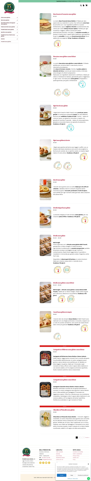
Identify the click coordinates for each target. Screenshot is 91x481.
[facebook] (43, 463)
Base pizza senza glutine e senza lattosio (64, 56)
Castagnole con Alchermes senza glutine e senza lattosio (68, 350)
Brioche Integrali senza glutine (61, 208)
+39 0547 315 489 (45, 457)
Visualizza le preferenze (83, 475)
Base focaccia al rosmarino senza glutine (64, 14)
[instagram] (40, 463)
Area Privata (59, 455)
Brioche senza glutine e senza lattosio (63, 283)
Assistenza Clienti (60, 457)
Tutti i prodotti (59, 451)
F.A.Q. (74, 459)
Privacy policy (75, 478)
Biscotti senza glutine (59, 180)
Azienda (58, 453)
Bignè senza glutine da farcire (61, 140)
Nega (72, 475)
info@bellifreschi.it (47, 459)
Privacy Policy (76, 455)
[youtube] (46, 463)
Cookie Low (70, 478)
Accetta (61, 475)
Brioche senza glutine (59, 236)
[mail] (49, 463)
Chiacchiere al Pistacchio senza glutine (63, 410)
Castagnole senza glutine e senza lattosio (64, 380)
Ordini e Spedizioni (77, 453)
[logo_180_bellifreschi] (26, 448)
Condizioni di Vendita (78, 451)
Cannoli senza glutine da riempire (62, 312)
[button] (88, 464)
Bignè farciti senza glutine (60, 106)
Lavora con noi (59, 459)
